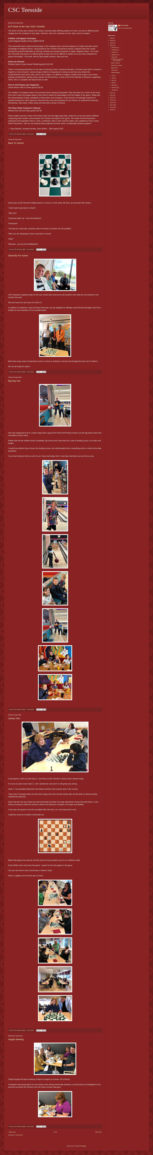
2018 (111, 102)
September (114, 54)
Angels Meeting (16, 1039)
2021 (111, 95)
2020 (111, 98)
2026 (111, 38)
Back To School (16, 143)
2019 (111, 100)
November (114, 50)
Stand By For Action (18, 255)
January (113, 90)
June (112, 78)
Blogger (84, 1146)
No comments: (30, 134)
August (113, 57)
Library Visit (14, 718)
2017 (111, 105)
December (114, 47)
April (112, 82)
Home (55, 1132)
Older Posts (98, 1132)
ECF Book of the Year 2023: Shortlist (26, 26)
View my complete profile (125, 28)
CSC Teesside (25, 9)
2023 (111, 45)
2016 (111, 107)
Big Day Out (14, 381)
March (113, 85)
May (112, 80)
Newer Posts (12, 1132)
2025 (111, 40)
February (114, 87)
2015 (111, 109)
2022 (111, 93)
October (113, 52)
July (112, 75)
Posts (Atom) (19, 1135)
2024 (111, 43)
